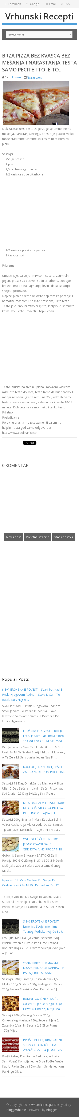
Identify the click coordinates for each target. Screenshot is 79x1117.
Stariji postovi (63, 537)
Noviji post (13, 537)
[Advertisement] (37, 206)
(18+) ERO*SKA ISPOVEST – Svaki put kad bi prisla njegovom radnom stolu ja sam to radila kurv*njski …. (32, 694)
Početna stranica (37, 537)
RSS (65, 4)
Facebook (13, 4)
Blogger (51, 1110)
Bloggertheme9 (17, 1110)
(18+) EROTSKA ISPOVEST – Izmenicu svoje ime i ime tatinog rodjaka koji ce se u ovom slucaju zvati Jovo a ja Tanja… (43, 931)
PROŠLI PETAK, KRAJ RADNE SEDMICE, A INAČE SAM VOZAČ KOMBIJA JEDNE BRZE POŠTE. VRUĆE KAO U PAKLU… (43, 1050)
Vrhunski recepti (39, 16)
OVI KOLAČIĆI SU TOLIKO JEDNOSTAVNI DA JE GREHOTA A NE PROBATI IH (42, 844)
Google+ (33, 4)
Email (51, 4)
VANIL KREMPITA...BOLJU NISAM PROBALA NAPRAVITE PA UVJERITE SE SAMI (43, 968)
